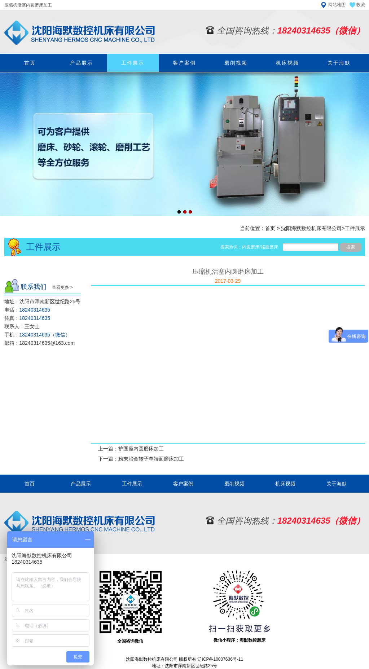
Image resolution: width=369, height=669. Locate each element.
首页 (30, 63)
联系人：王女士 (22, 326)
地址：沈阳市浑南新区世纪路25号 (42, 301)
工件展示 (132, 63)
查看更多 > (62, 287)
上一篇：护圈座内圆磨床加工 (131, 449)
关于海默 (339, 63)
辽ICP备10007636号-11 (220, 659)
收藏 (360, 4)
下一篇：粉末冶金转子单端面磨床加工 (141, 459)
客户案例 (184, 63)
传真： (27, 318)
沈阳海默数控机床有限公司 (311, 228)
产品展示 (81, 63)
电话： (27, 310)
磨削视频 (235, 63)
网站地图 (337, 4)
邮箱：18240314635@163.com (39, 343)
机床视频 (287, 63)
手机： (37, 335)
